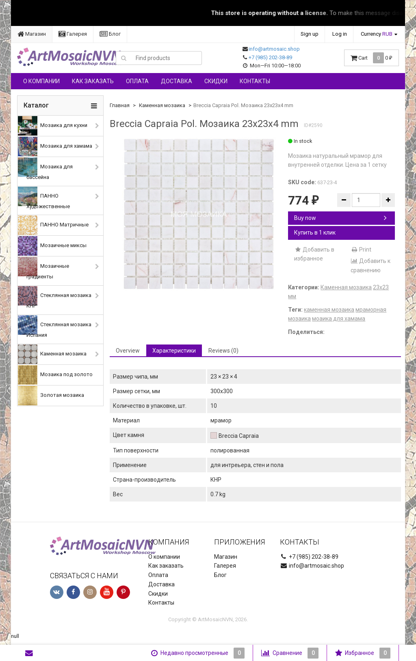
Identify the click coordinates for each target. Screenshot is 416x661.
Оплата (137, 81)
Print (361, 249)
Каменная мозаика (52, 354)
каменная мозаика (329, 309)
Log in (339, 34)
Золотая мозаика (51, 395)
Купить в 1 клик (315, 232)
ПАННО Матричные (53, 225)
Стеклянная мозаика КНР (54, 297)
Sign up (309, 34)
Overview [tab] (128, 350)
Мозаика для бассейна (45, 168)
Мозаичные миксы (52, 246)
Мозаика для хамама (55, 146)
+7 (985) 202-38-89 (270, 57)
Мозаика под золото (55, 375)
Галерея (72, 34)
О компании (41, 81)
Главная (120, 105)
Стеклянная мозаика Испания (54, 326)
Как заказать (93, 81)
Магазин (31, 34)
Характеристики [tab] (174, 350)
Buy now (340, 218)
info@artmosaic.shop (274, 49)
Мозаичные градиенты (43, 268)
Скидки (216, 81)
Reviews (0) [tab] (223, 350)
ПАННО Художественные (44, 198)
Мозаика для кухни (52, 126)
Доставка (176, 81)
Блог (110, 34)
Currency (376, 34)
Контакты (255, 81)
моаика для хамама (338, 318)
